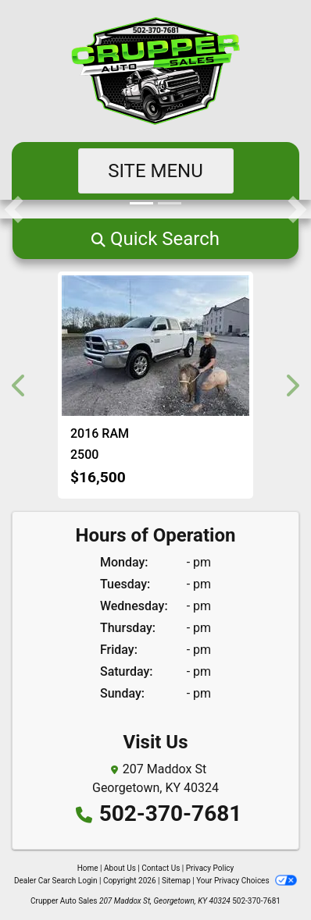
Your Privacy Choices (246, 880)
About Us (120, 868)
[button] (13, 209)
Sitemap (176, 880)
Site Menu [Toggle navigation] (155, 171)
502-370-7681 (170, 813)
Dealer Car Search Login (56, 880)
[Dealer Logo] (155, 71)
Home (87, 868)
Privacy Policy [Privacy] (210, 868)
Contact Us (160, 868)
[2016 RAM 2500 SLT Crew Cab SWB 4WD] (155, 346)
